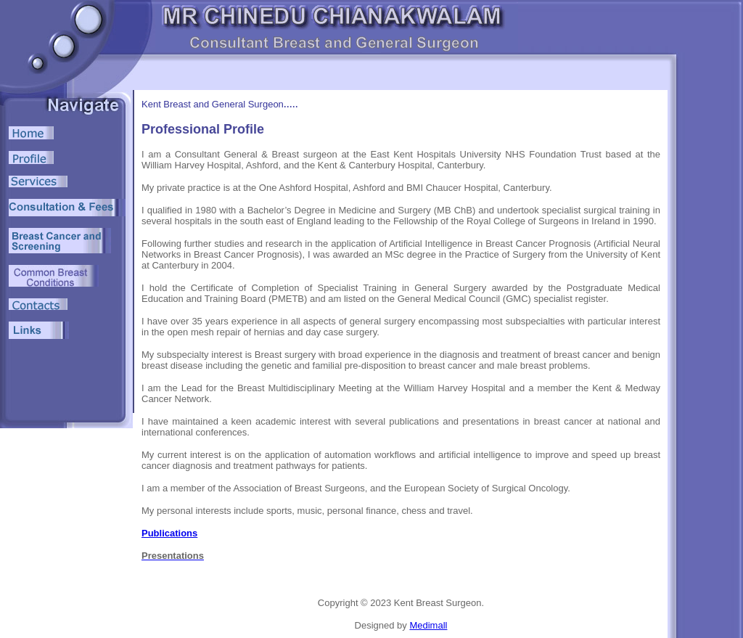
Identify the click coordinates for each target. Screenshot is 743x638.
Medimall (428, 625)
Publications (169, 533)
